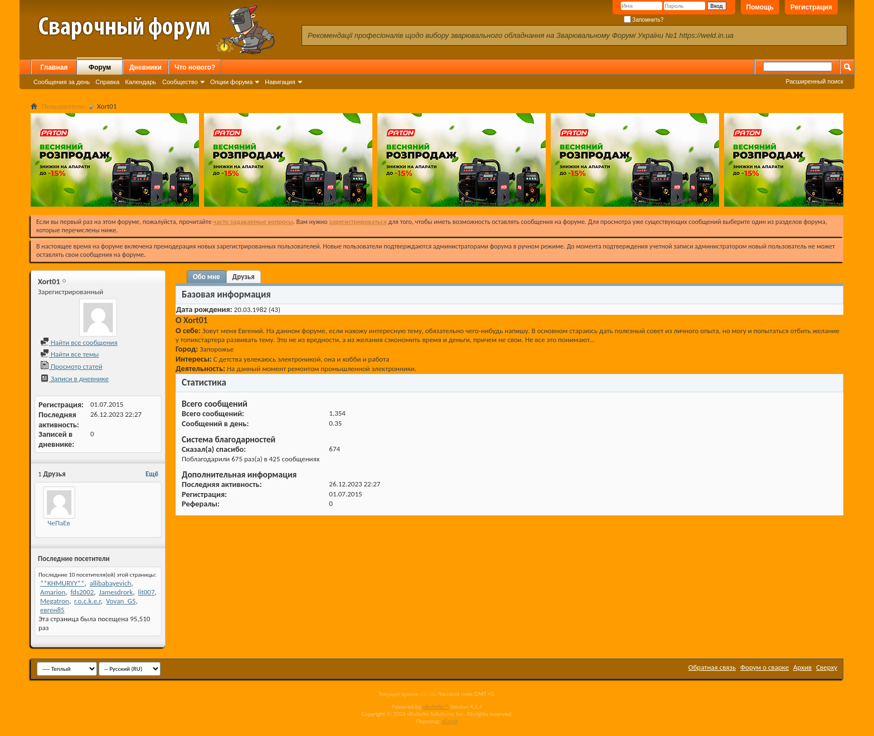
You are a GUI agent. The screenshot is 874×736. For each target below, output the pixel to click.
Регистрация (811, 7)
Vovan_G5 (121, 601)
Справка (107, 82)
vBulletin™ (436, 706)
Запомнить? (644, 20)
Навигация (280, 82)
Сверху (826, 667)
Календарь (140, 82)
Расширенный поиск (814, 81)
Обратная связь (712, 667)
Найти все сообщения (79, 342)
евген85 (52, 610)
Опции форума (231, 82)
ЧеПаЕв (58, 523)
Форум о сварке (764, 667)
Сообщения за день (61, 82)
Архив (802, 667)
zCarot (450, 721)
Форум (100, 67)
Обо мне (206, 276)
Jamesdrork (116, 592)
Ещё (151, 474)
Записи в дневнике (74, 378)
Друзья (243, 276)
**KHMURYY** (62, 583)
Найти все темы (69, 354)
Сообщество (180, 82)
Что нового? (194, 67)
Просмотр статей (71, 366)
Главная (54, 67)
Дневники (145, 67)
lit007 (146, 592)
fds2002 (82, 592)
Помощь (760, 7)
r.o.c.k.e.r (87, 601)
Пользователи (63, 106)
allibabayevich (110, 583)
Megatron (54, 601)
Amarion (52, 592)
